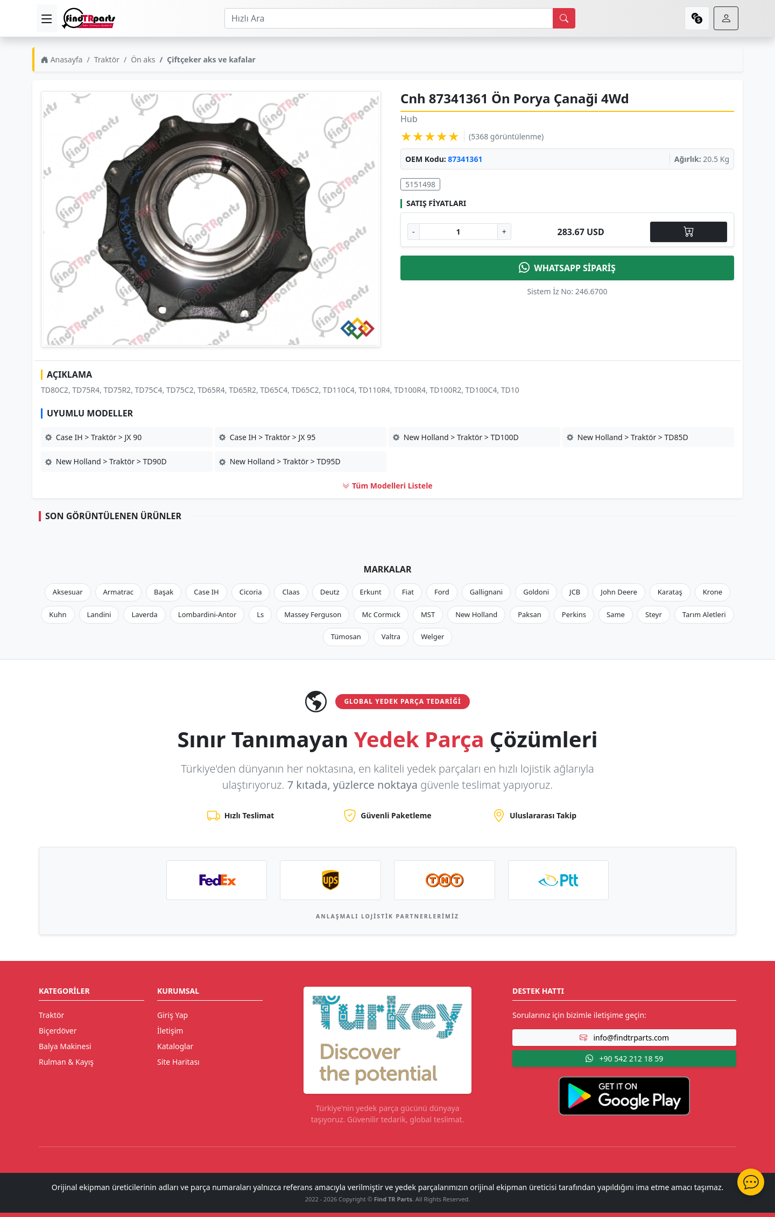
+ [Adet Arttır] (504, 232)
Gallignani (486, 592)
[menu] (47, 18)
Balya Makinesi (65, 1046)
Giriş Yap (172, 1015)
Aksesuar (68, 592)
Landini (99, 614)
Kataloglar (175, 1046)
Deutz (330, 592)
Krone (712, 592)
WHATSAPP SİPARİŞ (567, 268)
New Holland (476, 614)
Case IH (206, 592)
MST (428, 614)
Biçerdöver (57, 1030)
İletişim (170, 1030)
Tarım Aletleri (704, 614)
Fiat (408, 592)
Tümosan (346, 636)
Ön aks (143, 59)
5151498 (420, 184)
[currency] (697, 18)
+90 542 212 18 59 (624, 1058)
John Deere (619, 592)
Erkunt (371, 592)
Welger (432, 636)
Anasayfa (61, 59)
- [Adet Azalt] (413, 232)
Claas (290, 592)
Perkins (574, 614)
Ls (260, 614)
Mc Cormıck (381, 614)
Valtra (391, 636)
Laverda (144, 614)
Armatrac (118, 592)
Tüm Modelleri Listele (387, 485)
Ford (441, 592)
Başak (163, 592)
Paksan (529, 614)
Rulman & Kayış (66, 1062)
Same (616, 614)
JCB (574, 592)
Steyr (653, 614)
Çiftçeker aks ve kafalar (211, 59)
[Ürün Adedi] (458, 231)
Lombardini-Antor (207, 614)
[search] (564, 18)
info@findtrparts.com (624, 1037)
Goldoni (536, 592)
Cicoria (250, 592)
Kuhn (57, 614)
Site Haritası (178, 1062)
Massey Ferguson (312, 614)
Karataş (670, 592)
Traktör (106, 59)
